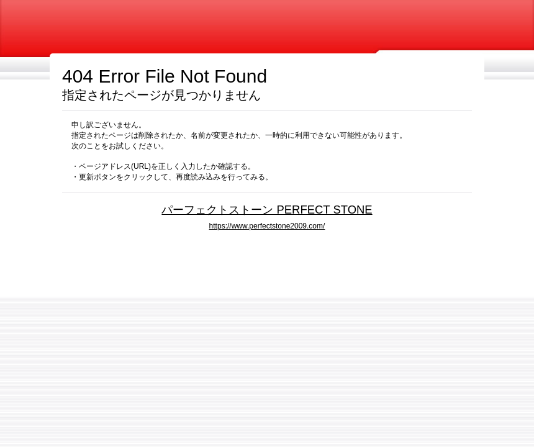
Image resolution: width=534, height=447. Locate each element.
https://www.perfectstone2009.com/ (267, 226)
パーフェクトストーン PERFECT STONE (266, 209)
